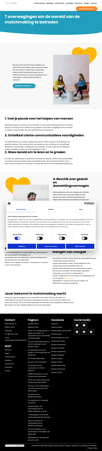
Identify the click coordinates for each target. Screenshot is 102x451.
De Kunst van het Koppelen (37, 362)
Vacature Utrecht (56, 362)
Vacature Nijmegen (57, 355)
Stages (86, 3)
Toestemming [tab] (21, 209)
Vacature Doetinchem (58, 344)
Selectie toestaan (51, 246)
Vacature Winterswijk (58, 365)
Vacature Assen (56, 334)
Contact (94, 3)
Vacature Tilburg (56, 358)
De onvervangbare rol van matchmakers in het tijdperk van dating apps (39, 431)
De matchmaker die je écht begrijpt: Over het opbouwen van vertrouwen (39, 352)
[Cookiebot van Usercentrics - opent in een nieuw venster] (85, 203)
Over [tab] (81, 209)
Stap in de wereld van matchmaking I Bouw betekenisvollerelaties (35, 423)
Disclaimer (92, 446)
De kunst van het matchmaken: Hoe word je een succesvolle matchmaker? (38, 388)
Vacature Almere (56, 327)
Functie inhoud (39, 3)
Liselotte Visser (33, 324)
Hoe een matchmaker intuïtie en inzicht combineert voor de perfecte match (39, 344)
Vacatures (79, 3)
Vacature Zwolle (56, 372)
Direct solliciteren (85, 9)
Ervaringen (70, 3)
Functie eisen (59, 3)
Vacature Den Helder (58, 341)
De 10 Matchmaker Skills (36, 358)
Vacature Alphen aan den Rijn (61, 331)
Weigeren (22, 246)
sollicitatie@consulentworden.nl (16, 340)
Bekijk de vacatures (23, 86)
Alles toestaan (80, 246)
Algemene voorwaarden (80, 446)
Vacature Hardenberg (58, 351)
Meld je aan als (69, 278)
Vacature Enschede (57, 348)
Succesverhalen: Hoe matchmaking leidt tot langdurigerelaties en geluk (37, 408)
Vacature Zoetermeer (58, 369)
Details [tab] (51, 209)
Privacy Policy (92, 448)
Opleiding (49, 3)
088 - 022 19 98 (13, 334)
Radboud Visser (33, 327)
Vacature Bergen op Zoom (60, 338)
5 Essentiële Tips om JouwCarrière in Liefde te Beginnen (36, 367)
